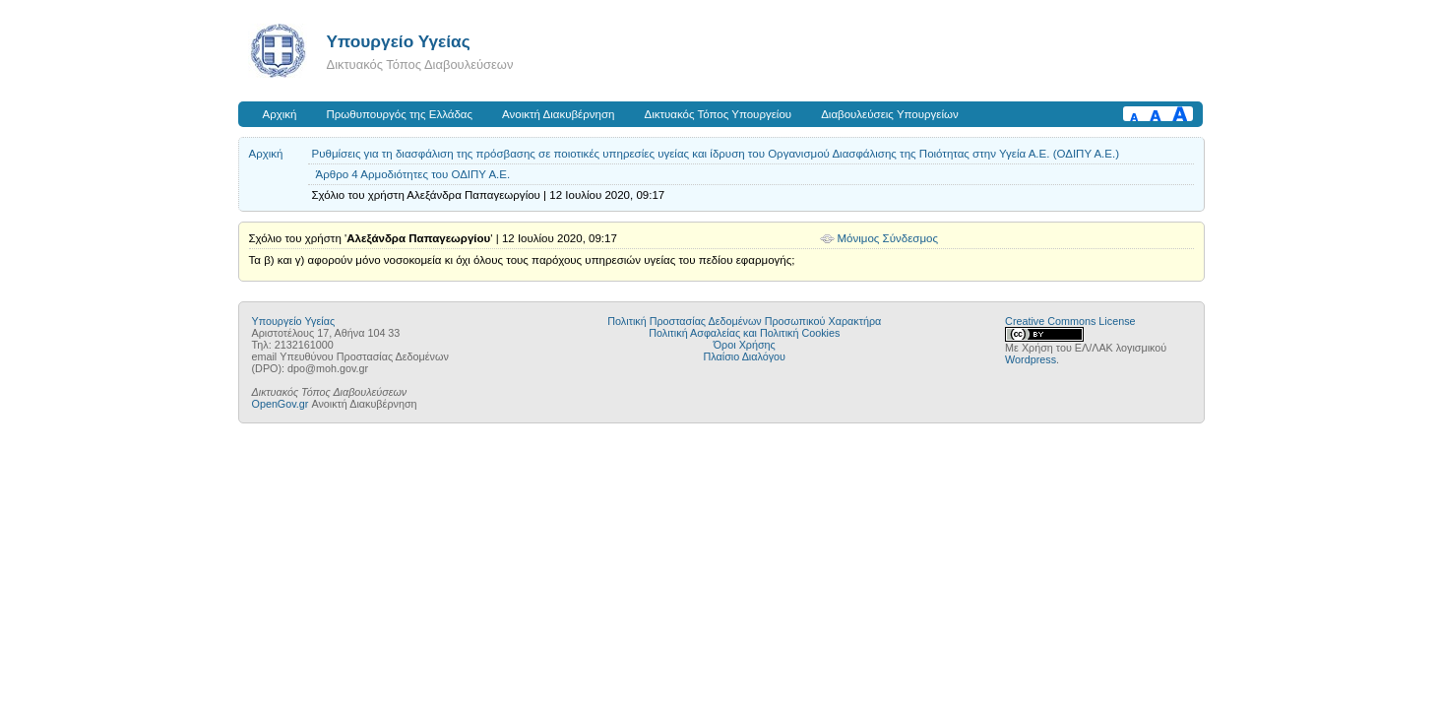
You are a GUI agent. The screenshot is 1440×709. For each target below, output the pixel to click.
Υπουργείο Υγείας (398, 41)
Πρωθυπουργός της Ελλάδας (400, 114)
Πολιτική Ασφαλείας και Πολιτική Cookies (744, 333)
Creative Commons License (1070, 321)
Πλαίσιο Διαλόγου (744, 356)
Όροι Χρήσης (745, 345)
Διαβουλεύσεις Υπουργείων (890, 114)
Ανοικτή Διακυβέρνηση (558, 114)
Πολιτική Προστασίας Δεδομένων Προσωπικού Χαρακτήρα (744, 321)
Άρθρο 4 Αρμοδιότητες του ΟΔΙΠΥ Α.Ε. (413, 174)
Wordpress (1030, 359)
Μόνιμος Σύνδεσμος (888, 238)
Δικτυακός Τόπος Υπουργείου (717, 114)
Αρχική (280, 114)
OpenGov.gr (280, 404)
